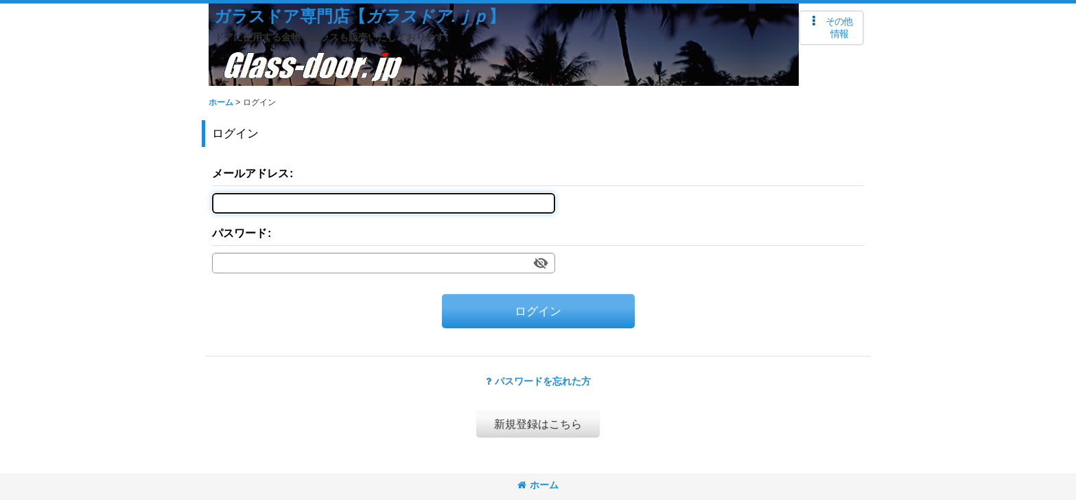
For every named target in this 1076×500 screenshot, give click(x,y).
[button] (831, 27)
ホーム (538, 484)
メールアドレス (250, 173)
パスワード (239, 233)
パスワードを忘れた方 (538, 381)
